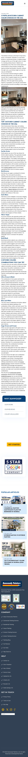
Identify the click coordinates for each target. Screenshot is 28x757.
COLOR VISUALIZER (11, 414)
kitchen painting (8, 167)
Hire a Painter (6, 668)
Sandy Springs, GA (8, 688)
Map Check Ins (7, 651)
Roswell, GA (6, 684)
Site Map (5, 704)
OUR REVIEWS (10, 409)
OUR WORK (9, 405)
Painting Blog (6, 640)
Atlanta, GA (6, 680)
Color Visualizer (7, 664)
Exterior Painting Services (10, 632)
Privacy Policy (7, 697)
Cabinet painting (12, 189)
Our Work (5, 648)
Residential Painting (8, 624)
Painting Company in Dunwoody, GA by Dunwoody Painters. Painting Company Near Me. (14, 735)
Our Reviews (6, 644)
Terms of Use (7, 700)
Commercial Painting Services (11, 620)
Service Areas (7, 672)
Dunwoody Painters (15, 140)
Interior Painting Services (9, 636)
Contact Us (6, 660)
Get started (14, 444)
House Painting (7, 628)
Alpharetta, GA (7, 676)
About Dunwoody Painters (10, 617)
